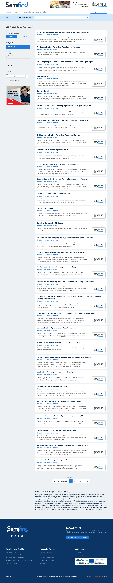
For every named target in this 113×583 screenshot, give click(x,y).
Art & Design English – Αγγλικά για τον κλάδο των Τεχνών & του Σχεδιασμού (65, 62)
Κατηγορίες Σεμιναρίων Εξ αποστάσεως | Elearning (19, 560)
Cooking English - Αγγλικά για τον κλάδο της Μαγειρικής (57, 164)
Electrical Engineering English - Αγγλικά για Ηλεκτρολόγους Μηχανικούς (63, 179)
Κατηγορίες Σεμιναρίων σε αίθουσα (15, 557)
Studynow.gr (78, 552)
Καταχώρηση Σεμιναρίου (99, 12)
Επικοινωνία (43, 563)
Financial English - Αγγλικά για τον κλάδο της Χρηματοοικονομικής (61, 252)
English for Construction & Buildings (50, 223)
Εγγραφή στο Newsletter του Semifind (77, 537)
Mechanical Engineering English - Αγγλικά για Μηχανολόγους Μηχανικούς (63, 416)
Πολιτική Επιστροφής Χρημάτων (69, 576)
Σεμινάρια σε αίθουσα (11, 552)
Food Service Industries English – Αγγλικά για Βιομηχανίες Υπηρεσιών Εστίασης (66, 282)
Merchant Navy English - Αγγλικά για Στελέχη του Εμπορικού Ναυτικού (62, 445)
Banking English (42, 76)
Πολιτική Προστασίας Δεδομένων (51, 576)
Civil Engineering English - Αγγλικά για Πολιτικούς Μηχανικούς (59, 135)
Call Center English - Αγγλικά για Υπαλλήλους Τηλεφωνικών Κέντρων (62, 120)
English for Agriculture (45, 208)
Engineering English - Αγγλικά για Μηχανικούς (53, 194)
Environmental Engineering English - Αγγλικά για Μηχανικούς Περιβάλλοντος (65, 238)
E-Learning (17, 12)
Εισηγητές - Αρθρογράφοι (47, 557)
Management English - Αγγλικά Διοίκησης (52, 387)
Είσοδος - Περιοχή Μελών (47, 560)
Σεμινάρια (8, 12)
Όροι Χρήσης (39, 576)
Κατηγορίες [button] (9, 17)
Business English (43, 91)
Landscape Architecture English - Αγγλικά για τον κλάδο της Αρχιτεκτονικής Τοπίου (67, 357)
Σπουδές (38, 12)
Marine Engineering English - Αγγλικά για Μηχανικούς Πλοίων (59, 401)
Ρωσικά (10, 53)
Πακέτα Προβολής (45, 555)
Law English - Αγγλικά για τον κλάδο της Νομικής (55, 372)
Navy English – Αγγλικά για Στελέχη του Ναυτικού (55, 460)
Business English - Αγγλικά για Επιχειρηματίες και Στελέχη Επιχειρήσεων (64, 106)
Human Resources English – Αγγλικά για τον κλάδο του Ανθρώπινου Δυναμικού (66, 313)
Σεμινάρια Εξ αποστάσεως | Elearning (15, 555)
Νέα (44, 12)
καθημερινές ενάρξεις (13, 80)
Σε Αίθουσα (11, 36)
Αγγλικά (10, 50)
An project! (97, 576)
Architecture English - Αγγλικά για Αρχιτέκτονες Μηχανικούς (59, 47)
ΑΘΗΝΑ (10, 65)
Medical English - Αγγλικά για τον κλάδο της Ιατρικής (56, 431)
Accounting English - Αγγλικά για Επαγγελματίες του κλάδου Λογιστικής (63, 32)
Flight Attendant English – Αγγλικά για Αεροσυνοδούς (56, 267)
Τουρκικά (10, 56)
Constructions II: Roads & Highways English (52, 150)
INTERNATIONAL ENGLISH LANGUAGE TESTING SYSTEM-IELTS (60, 343)
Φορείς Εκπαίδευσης (28, 12)
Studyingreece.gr (79, 555)
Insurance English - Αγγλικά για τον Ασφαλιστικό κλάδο (57, 328)
